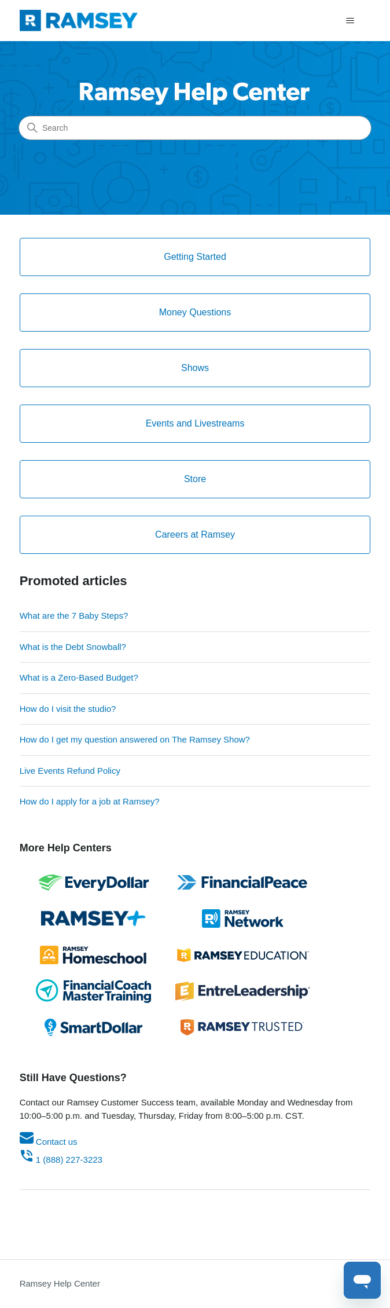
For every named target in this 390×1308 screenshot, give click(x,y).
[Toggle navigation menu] (349, 21)
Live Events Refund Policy (70, 771)
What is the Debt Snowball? (73, 647)
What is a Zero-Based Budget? (79, 677)
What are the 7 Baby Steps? (74, 615)
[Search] (195, 127)
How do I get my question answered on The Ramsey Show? (135, 739)
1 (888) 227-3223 (61, 1159)
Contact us (49, 1142)
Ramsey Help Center (60, 1283)
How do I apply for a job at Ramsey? (90, 801)
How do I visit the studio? (68, 709)
